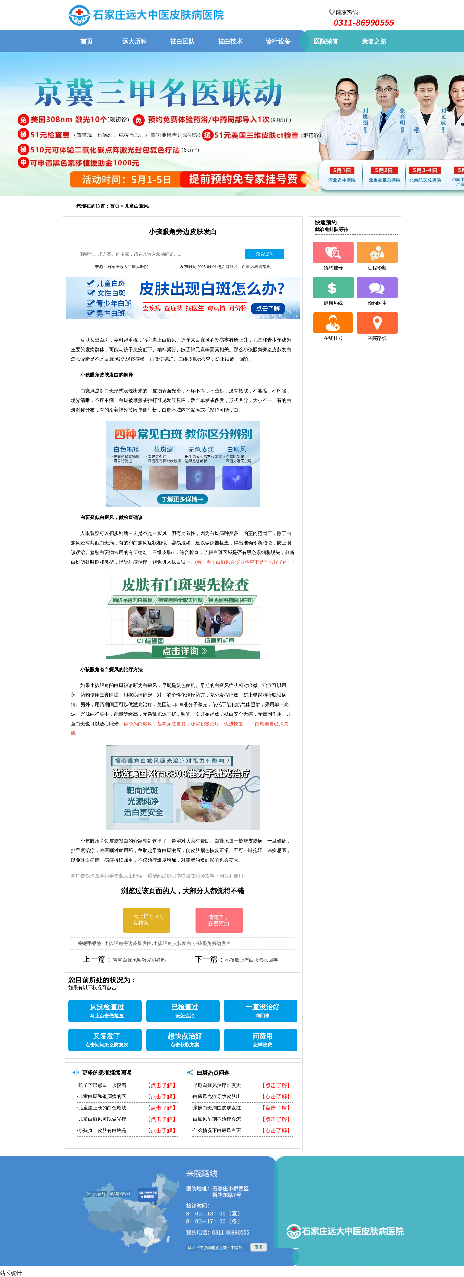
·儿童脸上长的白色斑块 (101, 1107)
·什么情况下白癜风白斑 (216, 1130)
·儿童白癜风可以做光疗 (101, 1119)
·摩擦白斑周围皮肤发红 (216, 1107)
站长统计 (11, 1273)
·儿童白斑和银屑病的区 (101, 1096)
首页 (114, 206)
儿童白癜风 (137, 206)
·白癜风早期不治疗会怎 (216, 1119)
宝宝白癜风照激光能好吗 (139, 960)
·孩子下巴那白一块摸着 (101, 1085)
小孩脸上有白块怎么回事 (251, 960)
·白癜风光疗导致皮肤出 (216, 1096)
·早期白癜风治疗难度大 (216, 1085)
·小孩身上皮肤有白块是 (101, 1130)
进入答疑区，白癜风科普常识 (244, 266)
